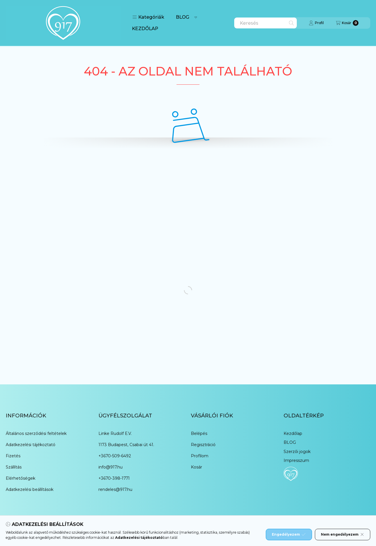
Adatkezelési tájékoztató (30, 444)
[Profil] (316, 23)
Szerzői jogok (297, 451)
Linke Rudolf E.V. (115, 433)
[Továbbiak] (195, 17)
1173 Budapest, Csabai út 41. (126, 444)
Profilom (199, 455)
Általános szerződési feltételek (36, 433)
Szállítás (14, 467)
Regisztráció (203, 444)
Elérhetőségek (20, 478)
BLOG (182, 17)
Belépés (199, 433)
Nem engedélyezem (342, 534)
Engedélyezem (289, 534)
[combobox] (265, 23)
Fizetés (13, 455)
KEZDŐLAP (145, 28)
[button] (148, 17)
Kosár (196, 467)
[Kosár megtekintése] (347, 23)
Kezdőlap (293, 433)
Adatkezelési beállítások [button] (29, 489)
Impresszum (296, 460)
